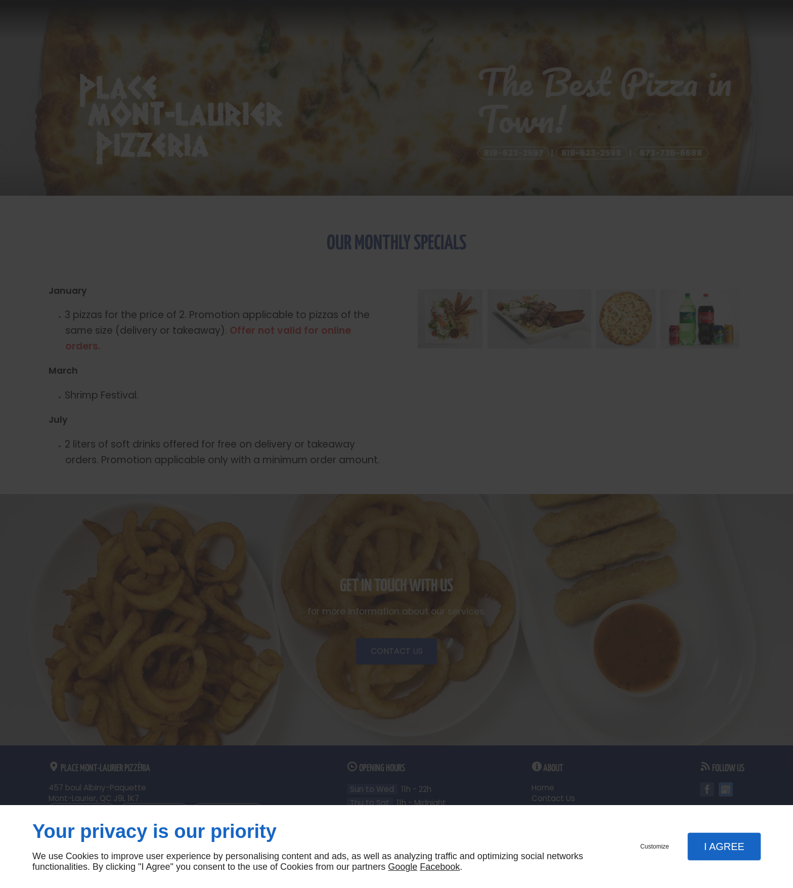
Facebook (440, 867)
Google (402, 867)
